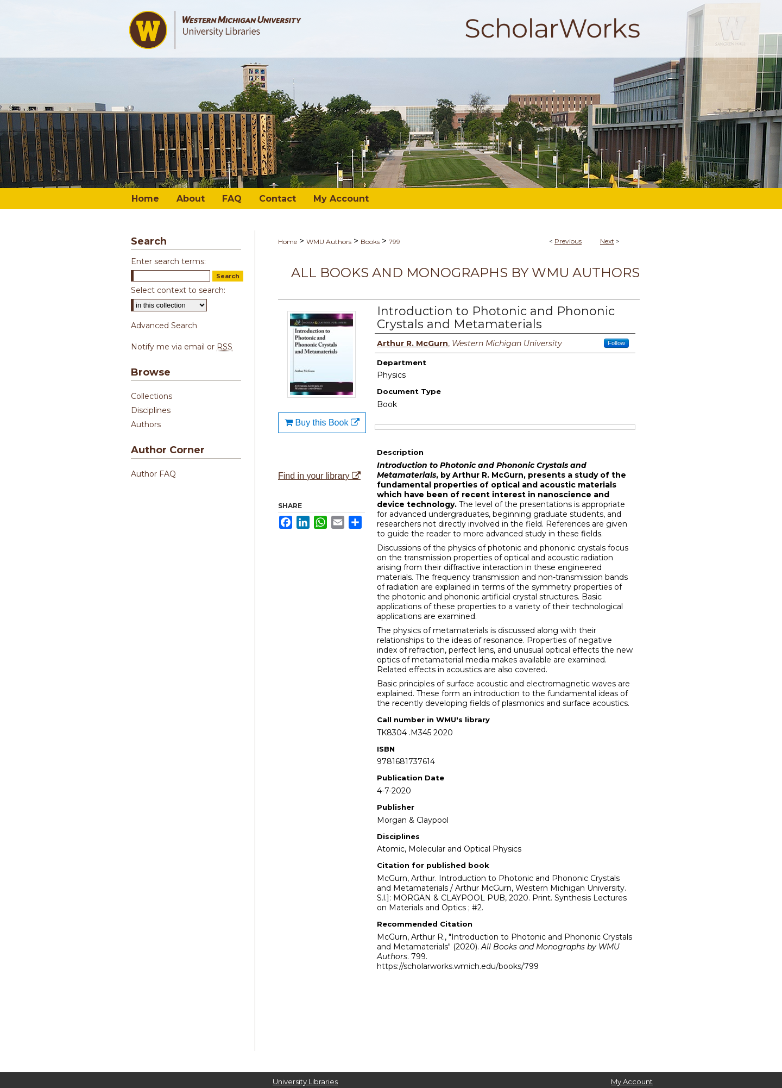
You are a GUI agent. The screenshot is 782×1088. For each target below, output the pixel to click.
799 (394, 241)
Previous (568, 241)
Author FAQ (153, 474)
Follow (616, 343)
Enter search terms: (168, 261)
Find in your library (319, 475)
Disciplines (151, 410)
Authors (146, 424)
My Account (632, 1081)
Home (287, 241)
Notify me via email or (181, 347)
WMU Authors (328, 241)
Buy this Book (322, 422)
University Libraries (305, 1081)
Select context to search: (178, 290)
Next (607, 241)
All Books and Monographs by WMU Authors (465, 272)
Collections (151, 396)
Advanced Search (164, 325)
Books (370, 241)
